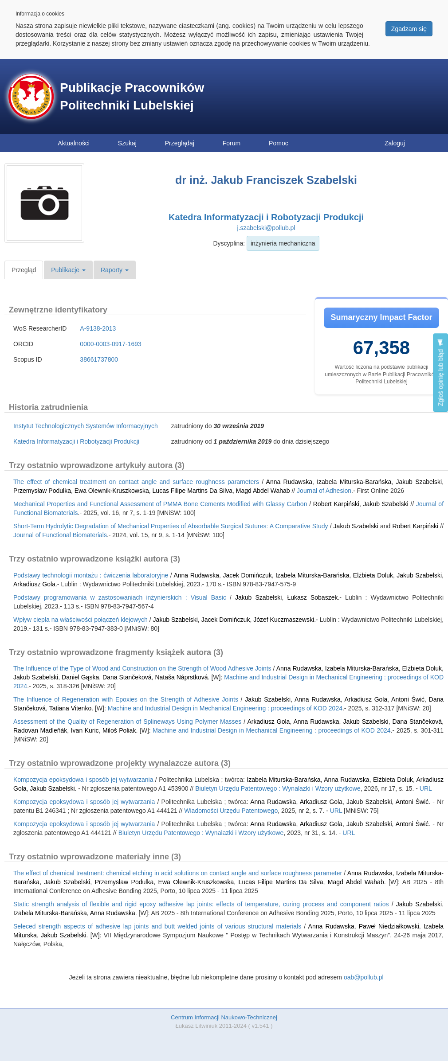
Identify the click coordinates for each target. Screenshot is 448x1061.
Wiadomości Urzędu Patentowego (231, 810)
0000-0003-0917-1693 (110, 343)
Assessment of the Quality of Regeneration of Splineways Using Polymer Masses (127, 721)
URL (426, 788)
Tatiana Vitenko (70, 708)
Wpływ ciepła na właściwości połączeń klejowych (80, 619)
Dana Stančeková (127, 677)
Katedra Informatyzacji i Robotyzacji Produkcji (266, 217)
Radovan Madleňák (40, 730)
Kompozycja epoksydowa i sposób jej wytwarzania (83, 779)
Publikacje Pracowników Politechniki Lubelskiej (132, 96)
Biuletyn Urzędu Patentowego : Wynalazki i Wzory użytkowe (278, 788)
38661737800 (99, 359)
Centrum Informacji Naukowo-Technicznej (224, 1017)
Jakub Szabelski (419, 481)
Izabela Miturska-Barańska (354, 481)
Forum (231, 143)
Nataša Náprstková (181, 677)
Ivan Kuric (85, 730)
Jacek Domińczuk (247, 575)
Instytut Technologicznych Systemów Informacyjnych (85, 425)
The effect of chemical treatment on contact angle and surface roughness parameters (136, 481)
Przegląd (24, 269)
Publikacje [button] (68, 269)
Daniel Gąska (80, 677)
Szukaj (127, 143)
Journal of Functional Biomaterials (60, 534)
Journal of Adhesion (324, 490)
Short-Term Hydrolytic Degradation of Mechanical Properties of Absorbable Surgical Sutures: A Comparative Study (170, 526)
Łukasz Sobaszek (312, 597)
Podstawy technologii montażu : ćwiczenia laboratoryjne (90, 575)
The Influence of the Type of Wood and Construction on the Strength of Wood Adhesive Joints (142, 668)
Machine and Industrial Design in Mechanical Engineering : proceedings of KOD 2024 (225, 708)
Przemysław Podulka (42, 490)
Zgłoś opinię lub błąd (440, 372)
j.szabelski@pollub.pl (266, 227)
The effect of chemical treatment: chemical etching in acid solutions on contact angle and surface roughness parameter (177, 873)
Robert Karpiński (336, 503)
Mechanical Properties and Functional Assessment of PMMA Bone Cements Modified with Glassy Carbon (160, 503)
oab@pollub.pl (364, 977)
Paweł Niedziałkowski (389, 926)
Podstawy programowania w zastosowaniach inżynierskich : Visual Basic (119, 597)
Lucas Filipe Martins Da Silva (193, 490)
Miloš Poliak (119, 730)
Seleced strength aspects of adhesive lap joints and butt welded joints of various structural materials (157, 926)
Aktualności (74, 143)
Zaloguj (395, 143)
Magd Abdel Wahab (263, 490)
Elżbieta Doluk (373, 575)
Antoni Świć (407, 699)
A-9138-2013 (98, 328)
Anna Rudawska (289, 481)
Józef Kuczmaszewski (283, 619)
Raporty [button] (115, 269)
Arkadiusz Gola (34, 584)
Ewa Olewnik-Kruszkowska (112, 490)
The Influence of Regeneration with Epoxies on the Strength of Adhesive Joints (125, 699)
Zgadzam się (409, 28)
